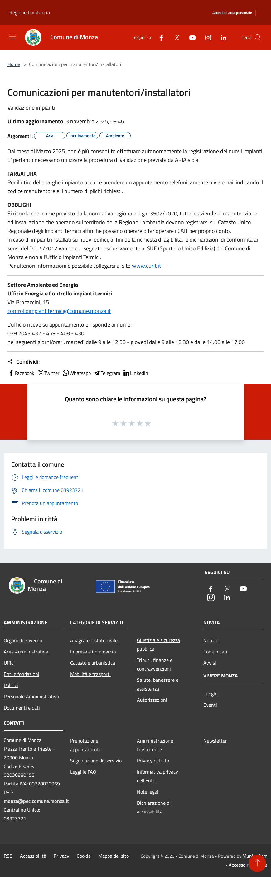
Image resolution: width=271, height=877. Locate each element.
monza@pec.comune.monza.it (36, 801)
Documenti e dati (22, 707)
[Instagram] (205, 37)
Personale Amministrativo (31, 696)
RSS (8, 856)
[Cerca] (258, 37)
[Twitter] (174, 37)
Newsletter (215, 740)
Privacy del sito (153, 760)
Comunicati (215, 651)
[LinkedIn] (221, 37)
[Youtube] (190, 37)
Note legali (148, 791)
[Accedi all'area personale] (232, 13)
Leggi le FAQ (83, 772)
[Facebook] (158, 37)
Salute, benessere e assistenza (157, 684)
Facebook (20, 373)
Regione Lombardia (29, 12)
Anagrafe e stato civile (94, 640)
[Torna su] (257, 863)
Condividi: (23, 361)
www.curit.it (146, 266)
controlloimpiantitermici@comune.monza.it (59, 311)
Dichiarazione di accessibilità (154, 807)
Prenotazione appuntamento (85, 745)
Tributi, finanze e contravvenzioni (154, 664)
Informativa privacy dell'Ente (157, 776)
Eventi (210, 705)
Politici (11, 685)
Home (13, 64)
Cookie (84, 856)
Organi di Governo (23, 640)
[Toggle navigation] (12, 36)
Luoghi (210, 693)
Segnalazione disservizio (96, 760)
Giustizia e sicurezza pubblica (158, 644)
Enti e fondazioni (21, 674)
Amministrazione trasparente (155, 745)
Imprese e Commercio (93, 651)
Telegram (106, 373)
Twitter (48, 373)
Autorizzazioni (152, 700)
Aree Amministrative (26, 651)
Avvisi (209, 663)
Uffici (9, 663)
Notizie (210, 640)
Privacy (61, 856)
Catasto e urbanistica (92, 663)
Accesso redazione (248, 865)
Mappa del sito (113, 856)
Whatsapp (76, 373)
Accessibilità (33, 856)
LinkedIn (135, 373)
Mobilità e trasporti (90, 674)
